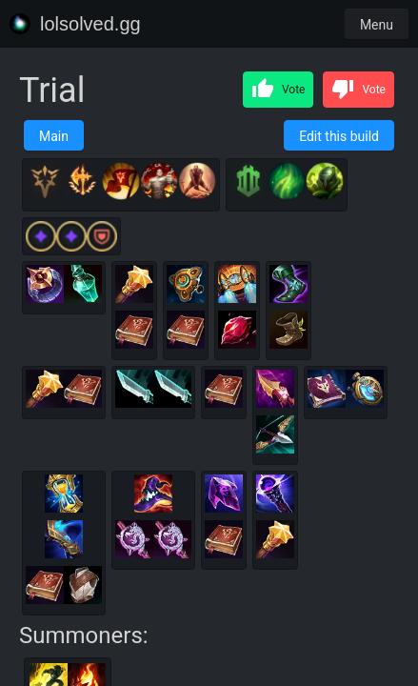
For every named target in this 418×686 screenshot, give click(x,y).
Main (54, 136)
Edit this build (339, 136)
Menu (376, 24)
